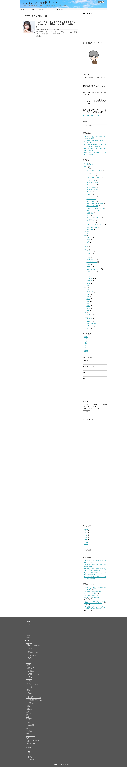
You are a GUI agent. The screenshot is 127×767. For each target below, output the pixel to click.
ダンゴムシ (90, 251)
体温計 (88, 239)
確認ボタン (86, 401)
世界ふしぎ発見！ (92, 201)
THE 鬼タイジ (91, 173)
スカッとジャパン (92, 184)
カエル (88, 264)
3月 (86, 345)
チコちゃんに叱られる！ (94, 189)
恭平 (94, 589)
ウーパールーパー (92, 262)
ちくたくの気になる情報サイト (40, 2)
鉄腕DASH (90, 229)
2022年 (86, 337)
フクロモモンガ (91, 271)
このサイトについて (31, 9)
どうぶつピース (91, 180)
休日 (88, 296)
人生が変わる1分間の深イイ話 (95, 208)
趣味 (85, 317)
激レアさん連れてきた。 (94, 217)
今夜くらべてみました (93, 210)
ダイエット (90, 237)
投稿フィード (29, 756)
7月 (86, 338)
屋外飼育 (89, 280)
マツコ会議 (90, 194)
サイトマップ (49, 9)
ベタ (88, 273)
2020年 (86, 352)
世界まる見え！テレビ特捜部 (95, 203)
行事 (85, 313)
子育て (88, 299)
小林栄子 (95, 593)
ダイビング (90, 321)
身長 (88, 242)
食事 (88, 310)
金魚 (88, 285)
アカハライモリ (91, 259)
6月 (86, 340)
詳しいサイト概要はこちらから (92, 115)
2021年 (86, 350)
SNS (88, 233)
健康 (85, 235)
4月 (86, 343)
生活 (85, 287)
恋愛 (85, 244)
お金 (88, 289)
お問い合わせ (41, 9)
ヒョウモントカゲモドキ (94, 269)
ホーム (22, 9)
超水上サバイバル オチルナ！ (95, 224)
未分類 (86, 246)
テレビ (59, 29)
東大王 (88, 215)
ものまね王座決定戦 (92, 182)
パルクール (90, 326)
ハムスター (90, 253)
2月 (86, 347)
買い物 (88, 308)
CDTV (88, 168)
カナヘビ (89, 266)
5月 (86, 342)
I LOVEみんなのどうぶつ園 (94, 170)
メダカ (88, 276)
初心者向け (90, 278)
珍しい (88, 283)
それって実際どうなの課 (94, 177)
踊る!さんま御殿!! (92, 227)
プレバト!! (89, 192)
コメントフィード (31, 757)
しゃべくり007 (91, 175)
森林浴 (88, 328)
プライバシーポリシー (60, 9)
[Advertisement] (95, 28)
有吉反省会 (90, 213)
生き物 (86, 249)
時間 (88, 303)
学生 (88, 301)
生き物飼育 (87, 258)
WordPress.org (30, 759)
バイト (88, 294)
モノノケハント (91, 196)
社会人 (88, 306)
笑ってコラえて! (91, 222)
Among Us (90, 164)
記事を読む (39, 36)
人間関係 (86, 232)
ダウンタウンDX (51, 29)
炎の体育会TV (91, 220)
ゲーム (86, 163)
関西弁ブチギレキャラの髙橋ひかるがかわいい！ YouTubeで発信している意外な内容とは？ (56, 24)
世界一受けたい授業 (92, 206)
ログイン (28, 754)
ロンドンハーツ (91, 199)
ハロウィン (90, 314)
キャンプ (89, 318)
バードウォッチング (92, 323)
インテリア (90, 292)
